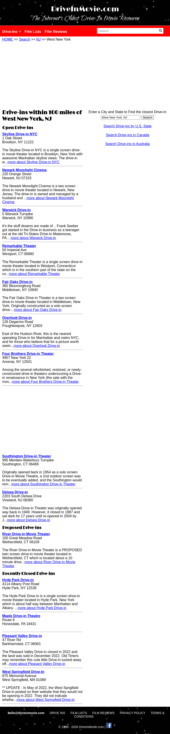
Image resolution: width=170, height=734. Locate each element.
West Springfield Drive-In (23, 672)
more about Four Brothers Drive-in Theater (45, 382)
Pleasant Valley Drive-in (22, 636)
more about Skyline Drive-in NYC (34, 162)
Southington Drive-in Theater (26, 456)
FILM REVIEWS (103, 713)
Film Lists (33, 31)
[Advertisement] (42, 75)
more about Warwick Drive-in (33, 238)
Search (24, 39)
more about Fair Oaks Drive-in (37, 310)
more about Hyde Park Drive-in (42, 608)
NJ (38, 39)
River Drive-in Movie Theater (26, 534)
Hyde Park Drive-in (18, 580)
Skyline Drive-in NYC (19, 134)
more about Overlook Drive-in (37, 346)
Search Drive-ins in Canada (127, 135)
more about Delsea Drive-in (28, 520)
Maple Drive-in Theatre (21, 616)
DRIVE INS (57, 713)
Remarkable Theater (19, 246)
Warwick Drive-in (16, 210)
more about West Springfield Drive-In (46, 700)
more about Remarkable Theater (34, 274)
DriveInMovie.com (85, 9)
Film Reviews (56, 31)
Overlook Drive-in (17, 318)
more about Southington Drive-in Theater (43, 484)
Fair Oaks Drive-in (17, 282)
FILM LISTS (78, 713)
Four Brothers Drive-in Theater (28, 354)
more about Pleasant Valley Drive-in (37, 664)
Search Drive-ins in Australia (127, 144)
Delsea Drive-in (15, 492)
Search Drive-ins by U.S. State (128, 126)
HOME (7, 39)
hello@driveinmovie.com (26, 713)
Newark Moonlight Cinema (24, 170)
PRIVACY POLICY (132, 713)
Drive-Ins (11, 31)
